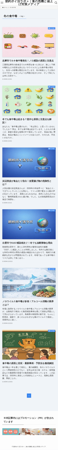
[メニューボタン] (2, 3)
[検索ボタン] (56, 3)
